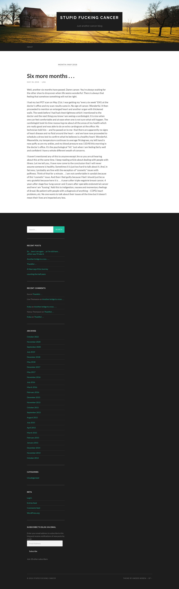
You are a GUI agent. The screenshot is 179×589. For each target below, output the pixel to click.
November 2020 (33, 342)
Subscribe (33, 551)
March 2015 (32, 432)
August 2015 (32, 417)
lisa (44, 82)
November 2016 (33, 377)
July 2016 (31, 382)
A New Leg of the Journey (37, 269)
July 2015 (31, 422)
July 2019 (31, 352)
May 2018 (31, 362)
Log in (29, 498)
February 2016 (33, 392)
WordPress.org (33, 513)
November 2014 (33, 453)
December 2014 (33, 448)
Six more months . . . (50, 76)
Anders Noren (139, 578)
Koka (29, 306)
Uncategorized (33, 478)
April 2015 (31, 427)
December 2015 (33, 397)
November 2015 (33, 402)
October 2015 (33, 407)
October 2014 (33, 458)
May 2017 (31, 372)
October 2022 (33, 337)
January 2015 (32, 443)
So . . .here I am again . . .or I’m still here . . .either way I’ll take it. (43, 252)
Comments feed (33, 508)
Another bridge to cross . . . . (38, 259)
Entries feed (32, 503)
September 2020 (34, 347)
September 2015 (34, 412)
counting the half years (36, 274)
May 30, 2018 (33, 82)
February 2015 (33, 437)
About (30, 47)
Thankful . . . (31, 264)
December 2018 (33, 357)
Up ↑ (150, 578)
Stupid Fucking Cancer (89, 17)
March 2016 (32, 387)
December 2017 (33, 367)
